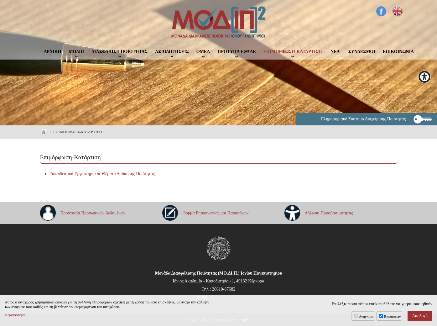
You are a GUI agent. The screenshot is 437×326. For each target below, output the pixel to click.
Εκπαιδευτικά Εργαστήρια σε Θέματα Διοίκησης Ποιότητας (102, 173)
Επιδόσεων (392, 316)
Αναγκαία (366, 316)
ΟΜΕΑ (203, 51)
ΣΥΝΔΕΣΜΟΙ (361, 51)
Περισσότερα (15, 315)
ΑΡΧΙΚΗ (52, 51)
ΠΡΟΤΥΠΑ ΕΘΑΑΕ (236, 51)
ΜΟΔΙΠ (76, 51)
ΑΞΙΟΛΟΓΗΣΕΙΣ (172, 51)
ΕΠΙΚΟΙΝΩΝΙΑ (398, 51)
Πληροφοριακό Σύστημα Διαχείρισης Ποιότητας (363, 119)
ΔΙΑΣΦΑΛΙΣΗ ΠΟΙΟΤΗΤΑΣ (119, 51)
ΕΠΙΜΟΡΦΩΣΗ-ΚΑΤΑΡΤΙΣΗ (292, 51)
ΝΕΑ (335, 51)
